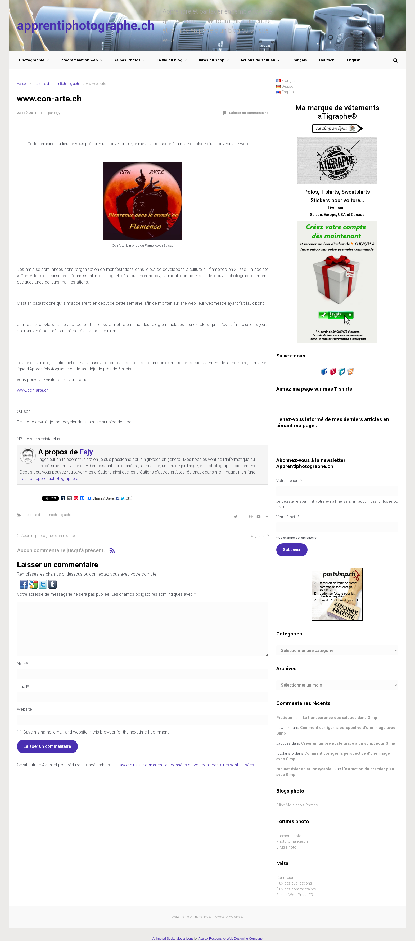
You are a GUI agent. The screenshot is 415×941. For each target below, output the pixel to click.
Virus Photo (286, 847)
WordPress (236, 916)
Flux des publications (294, 883)
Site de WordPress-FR (294, 895)
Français (299, 60)
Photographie (31, 60)
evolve (175, 916)
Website (24, 709)
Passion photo (288, 836)
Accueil (22, 84)
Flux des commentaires (296, 889)
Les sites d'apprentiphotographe (56, 84)
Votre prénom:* (289, 481)
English (353, 60)
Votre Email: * (337, 509)
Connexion (285, 878)
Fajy (57, 113)
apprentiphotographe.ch (86, 25)
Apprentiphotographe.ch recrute (48, 535)
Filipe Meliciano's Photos (297, 805)
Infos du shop (211, 60)
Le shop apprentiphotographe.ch (50, 478)
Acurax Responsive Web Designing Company (230, 938)
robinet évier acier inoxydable (303, 769)
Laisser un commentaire (248, 113)
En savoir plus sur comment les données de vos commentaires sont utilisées (183, 764)
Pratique (284, 717)
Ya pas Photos (127, 60)
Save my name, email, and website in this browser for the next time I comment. (96, 732)
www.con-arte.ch (33, 390)
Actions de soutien (258, 60)
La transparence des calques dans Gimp (340, 717)
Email (23, 686)
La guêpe (256, 535)
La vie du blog (169, 60)
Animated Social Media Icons (172, 938)
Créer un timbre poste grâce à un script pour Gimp (348, 743)
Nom (22, 663)
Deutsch (327, 60)
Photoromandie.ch (292, 841)
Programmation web (79, 60)
